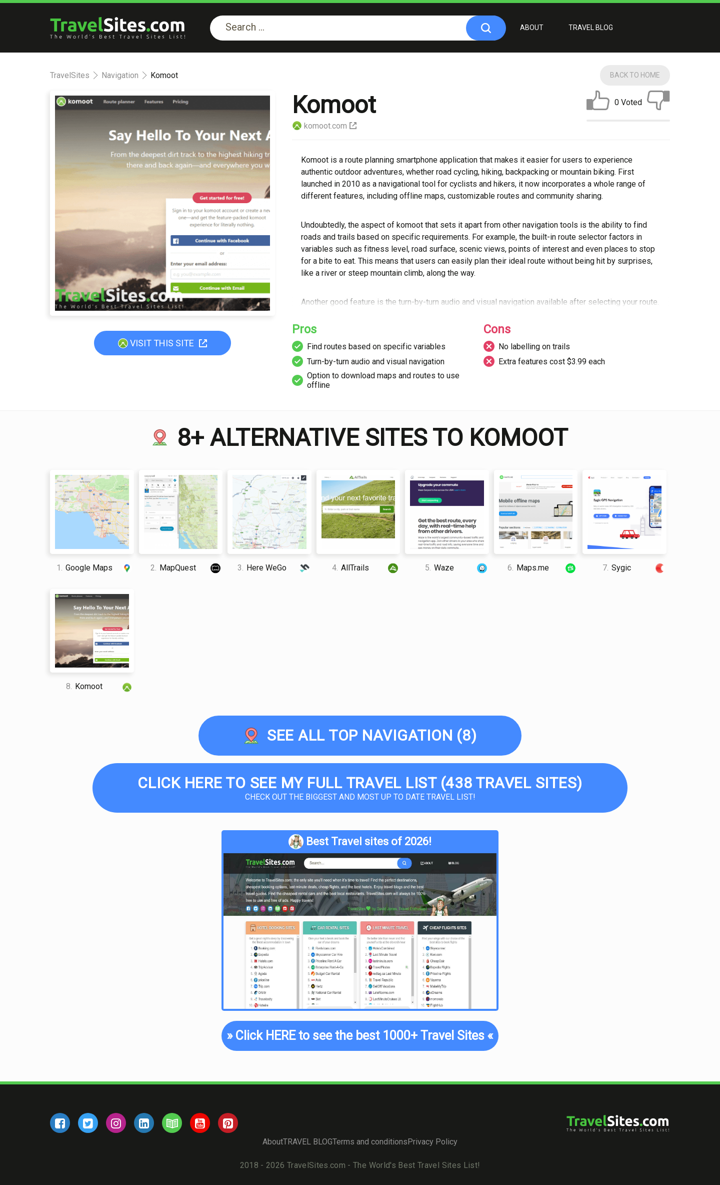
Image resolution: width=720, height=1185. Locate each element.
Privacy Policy (433, 1141)
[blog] (172, 1123)
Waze (457, 567)
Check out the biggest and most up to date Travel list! (360, 788)
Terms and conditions (370, 1141)
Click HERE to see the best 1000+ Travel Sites (360, 1035)
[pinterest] (228, 1123)
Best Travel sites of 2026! (360, 841)
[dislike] (658, 103)
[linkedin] (144, 1123)
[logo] (117, 28)
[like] (598, 103)
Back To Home (635, 75)
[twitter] (88, 1123)
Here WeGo (275, 567)
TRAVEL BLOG (590, 28)
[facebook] (60, 1123)
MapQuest (186, 567)
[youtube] (200, 1123)
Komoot (100, 686)
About (532, 28)
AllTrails (366, 567)
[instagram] (116, 1123)
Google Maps (95, 567)
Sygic (634, 567)
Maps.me (543, 567)
